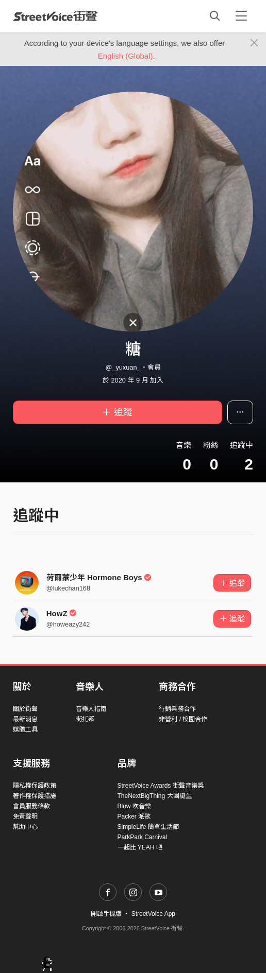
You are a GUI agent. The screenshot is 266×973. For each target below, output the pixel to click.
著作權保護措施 (34, 796)
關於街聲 (25, 709)
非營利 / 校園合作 (183, 719)
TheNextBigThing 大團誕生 (155, 796)
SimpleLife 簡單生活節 (148, 826)
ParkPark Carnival (143, 837)
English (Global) (125, 55)
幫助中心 (25, 826)
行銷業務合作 (177, 709)
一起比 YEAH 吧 (140, 847)
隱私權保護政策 (34, 785)
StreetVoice (55, 16)
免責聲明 (25, 816)
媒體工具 (25, 729)
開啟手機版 (106, 913)
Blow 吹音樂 (134, 806)
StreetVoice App (153, 913)
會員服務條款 (31, 806)
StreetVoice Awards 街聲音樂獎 (161, 785)
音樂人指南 (91, 709)
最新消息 (25, 719)
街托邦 (85, 719)
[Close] (254, 43)
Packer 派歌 (134, 816)
